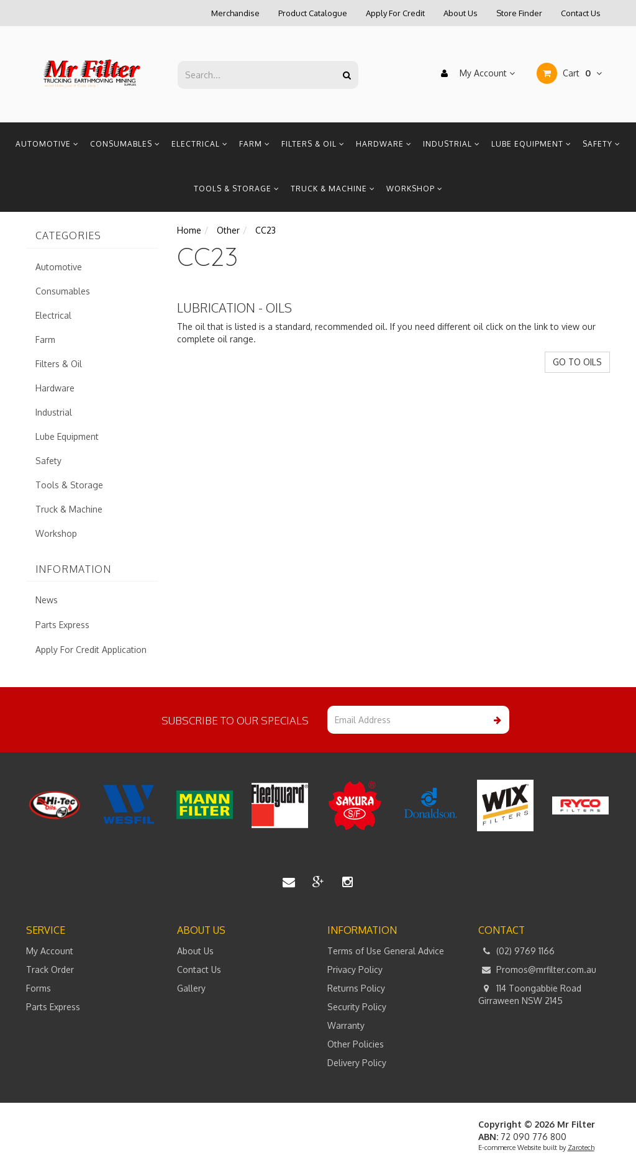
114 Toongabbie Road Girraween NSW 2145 (529, 994)
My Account (475, 73)
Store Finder (519, 13)
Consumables (125, 143)
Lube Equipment (531, 143)
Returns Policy (356, 988)
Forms (38, 988)
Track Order (50, 969)
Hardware (384, 143)
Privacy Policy (355, 969)
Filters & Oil (313, 143)
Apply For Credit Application (91, 649)
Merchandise (235, 13)
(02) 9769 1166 (516, 951)
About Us (460, 13)
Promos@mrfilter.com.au (537, 970)
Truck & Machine (333, 188)
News (46, 600)
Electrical (199, 143)
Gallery (191, 988)
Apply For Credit (395, 13)
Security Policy (356, 1006)
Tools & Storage (236, 188)
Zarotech (581, 1147)
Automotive (47, 143)
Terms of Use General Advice (385, 951)
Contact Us (581, 13)
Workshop (414, 188)
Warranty (346, 1025)
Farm (254, 143)
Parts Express (62, 624)
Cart (569, 73)
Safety (601, 143)
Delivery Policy (356, 1062)
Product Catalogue (312, 13)
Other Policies (355, 1044)
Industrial (451, 143)
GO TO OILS (577, 362)
